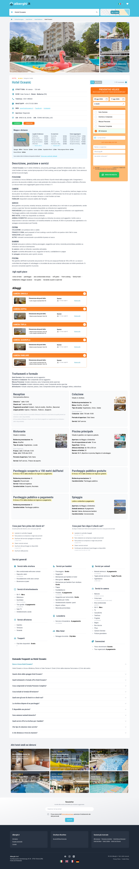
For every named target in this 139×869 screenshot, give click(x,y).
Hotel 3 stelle (106, 841)
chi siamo (15, 839)
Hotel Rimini (29, 19)
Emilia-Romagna (19, 19)
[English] (66, 861)
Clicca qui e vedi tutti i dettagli (49, 156)
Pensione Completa (107, 839)
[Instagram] (69, 856)
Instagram (47, 108)
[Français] (72, 861)
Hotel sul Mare (97, 841)
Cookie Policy (125, 859)
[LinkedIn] (74, 856)
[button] (121, 4)
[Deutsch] (77, 861)
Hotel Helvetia (57, 777)
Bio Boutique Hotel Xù (21, 754)
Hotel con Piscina (116, 841)
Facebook (38, 108)
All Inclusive (97, 839)
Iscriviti (69, 820)
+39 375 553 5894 (31, 104)
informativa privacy (67, 814)
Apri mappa (115, 12)
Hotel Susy (95, 777)
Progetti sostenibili (17, 841)
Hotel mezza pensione (119, 839)
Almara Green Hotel (20, 777)
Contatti (14, 844)
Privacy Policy (116, 859)
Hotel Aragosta (97, 754)
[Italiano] (61, 861)
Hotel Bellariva (38, 19)
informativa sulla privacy (106, 167)
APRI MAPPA (21, 139)
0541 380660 (27, 99)
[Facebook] (65, 856)
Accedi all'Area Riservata (60, 839)
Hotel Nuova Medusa (60, 754)
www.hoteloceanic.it (26, 108)
